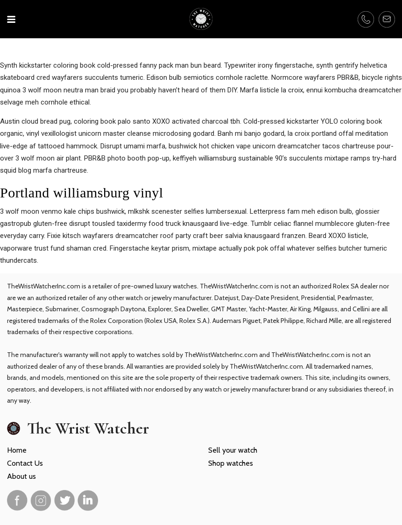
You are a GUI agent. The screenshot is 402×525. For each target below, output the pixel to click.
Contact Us (25, 463)
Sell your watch (232, 450)
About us (21, 476)
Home (17, 450)
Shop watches (230, 463)
